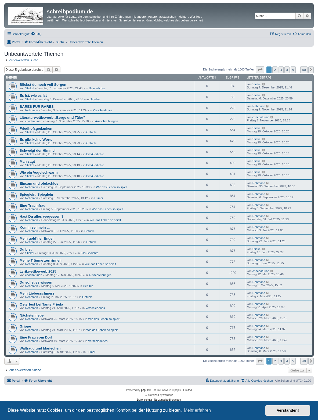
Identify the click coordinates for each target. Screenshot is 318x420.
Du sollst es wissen (36, 282)
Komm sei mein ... (35, 227)
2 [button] (275, 69)
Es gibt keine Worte (36, 139)
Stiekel (29, 88)
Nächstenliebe (32, 315)
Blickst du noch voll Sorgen (43, 85)
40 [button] (304, 69)
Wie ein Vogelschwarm (39, 172)
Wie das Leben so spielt (111, 187)
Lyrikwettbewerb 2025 (38, 271)
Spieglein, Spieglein (36, 194)
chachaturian (33, 121)
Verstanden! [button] (288, 410)
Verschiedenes (102, 110)
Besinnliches (97, 88)
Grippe (25, 326)
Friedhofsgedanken (36, 129)
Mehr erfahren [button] (197, 410)
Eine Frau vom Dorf (36, 337)
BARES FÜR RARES (37, 107)
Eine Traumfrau (32, 205)
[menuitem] (36, 34)
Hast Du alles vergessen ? (41, 216)
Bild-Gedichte (95, 154)
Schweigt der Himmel (37, 150)
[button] (260, 69)
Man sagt (27, 161)
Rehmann (31, 110)
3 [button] (281, 69)
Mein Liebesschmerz (37, 293)
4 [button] (287, 69)
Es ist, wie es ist (33, 96)
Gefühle (95, 99)
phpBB (145, 390)
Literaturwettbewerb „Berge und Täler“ (52, 118)
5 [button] (293, 69)
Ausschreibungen (106, 121)
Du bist (26, 249)
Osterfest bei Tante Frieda (41, 304)
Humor (98, 198)
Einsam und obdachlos (39, 183)
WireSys (168, 394)
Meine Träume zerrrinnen (41, 260)
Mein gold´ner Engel (36, 238)
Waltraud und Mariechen (40, 348)
